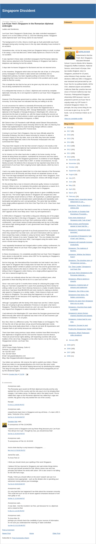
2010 (69, 157)
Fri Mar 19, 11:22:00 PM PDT (16, 511)
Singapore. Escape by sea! (78, 325)
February (72, 196)
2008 (69, 349)
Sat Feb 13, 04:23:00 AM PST (16, 417)
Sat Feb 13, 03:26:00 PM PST (16, 433)
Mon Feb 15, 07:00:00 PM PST (16, 450)
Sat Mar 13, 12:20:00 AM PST (16, 498)
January (72, 340)
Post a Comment (8, 530)
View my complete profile (73, 119)
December (73, 160)
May (70, 185)
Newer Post (6, 533)
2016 (69, 135)
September (73, 171)
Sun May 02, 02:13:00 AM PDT (16, 525)
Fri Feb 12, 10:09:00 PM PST (16, 404)
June (71, 182)
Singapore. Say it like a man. (78, 291)
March (71, 193)
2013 (69, 146)
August (71, 174)
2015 (69, 138)
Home (32, 533)
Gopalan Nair (13, 421)
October (72, 167)
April (71, 189)
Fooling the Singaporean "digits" (80, 329)
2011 (69, 153)
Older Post (56, 533)
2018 (69, 127)
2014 (69, 142)
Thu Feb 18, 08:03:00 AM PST (16, 484)
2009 (69, 345)
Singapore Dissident (18, 11)
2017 (69, 131)
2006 (69, 356)
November (73, 163)
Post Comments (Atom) (20, 538)
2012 (69, 149)
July (70, 178)
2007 (69, 352)
